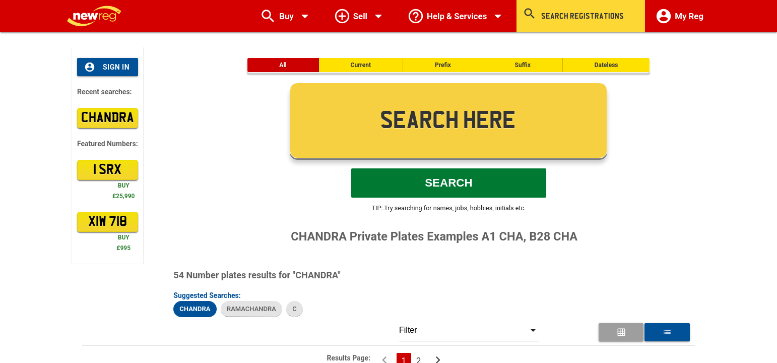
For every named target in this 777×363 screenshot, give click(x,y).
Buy (286, 16)
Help (456, 16)
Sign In (107, 67)
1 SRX (107, 170)
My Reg (679, 16)
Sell (360, 16)
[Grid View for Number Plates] (621, 332)
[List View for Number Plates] (666, 332)
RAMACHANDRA (251, 309)
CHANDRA (107, 118)
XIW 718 (107, 222)
